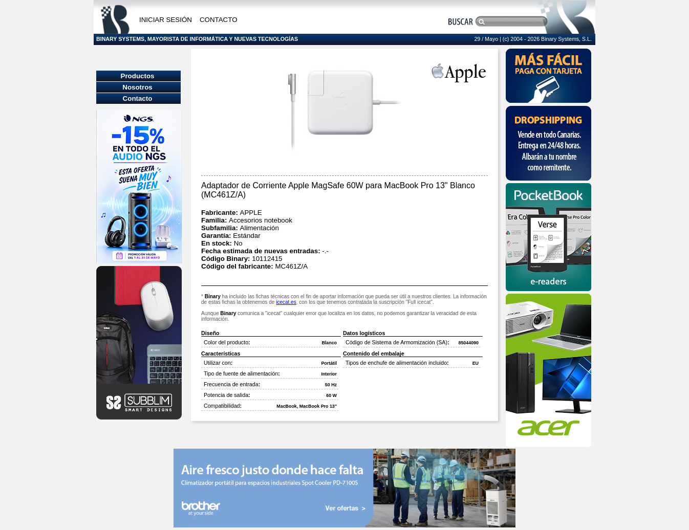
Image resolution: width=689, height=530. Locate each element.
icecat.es (286, 302)
